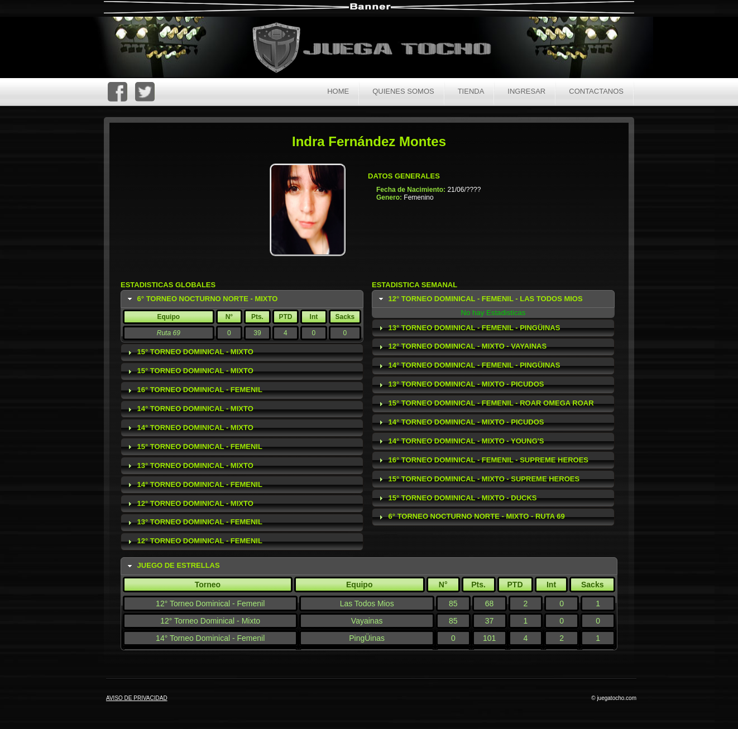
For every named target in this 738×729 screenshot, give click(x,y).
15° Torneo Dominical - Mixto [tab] (189, 351)
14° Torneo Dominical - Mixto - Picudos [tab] (460, 422)
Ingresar (526, 91)
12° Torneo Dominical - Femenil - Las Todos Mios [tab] (479, 299)
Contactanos (596, 91)
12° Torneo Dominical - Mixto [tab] (189, 503)
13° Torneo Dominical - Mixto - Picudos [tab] (460, 384)
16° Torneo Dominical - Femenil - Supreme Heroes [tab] (482, 460)
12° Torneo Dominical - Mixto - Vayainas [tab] (461, 346)
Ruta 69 (168, 333)
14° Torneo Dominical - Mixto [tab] (189, 408)
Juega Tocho (378, 48)
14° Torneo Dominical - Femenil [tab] (193, 484)
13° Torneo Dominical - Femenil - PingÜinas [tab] (468, 328)
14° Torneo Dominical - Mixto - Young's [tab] (460, 441)
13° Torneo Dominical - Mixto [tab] (189, 465)
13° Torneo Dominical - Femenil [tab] (193, 522)
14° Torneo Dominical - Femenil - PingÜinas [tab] (468, 365)
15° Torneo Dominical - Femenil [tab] (193, 446)
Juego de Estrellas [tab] (172, 565)
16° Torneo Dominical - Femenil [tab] (193, 389)
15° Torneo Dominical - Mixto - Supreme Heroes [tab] (478, 479)
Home (338, 91)
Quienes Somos (403, 91)
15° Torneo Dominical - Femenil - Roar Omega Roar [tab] (485, 403)
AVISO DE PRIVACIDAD (136, 698)
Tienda (471, 91)
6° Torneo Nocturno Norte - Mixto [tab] (201, 299)
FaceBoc (117, 92)
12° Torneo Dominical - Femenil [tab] (193, 541)
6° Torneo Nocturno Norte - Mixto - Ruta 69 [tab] (470, 516)
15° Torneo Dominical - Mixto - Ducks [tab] (456, 498)
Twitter (145, 92)
